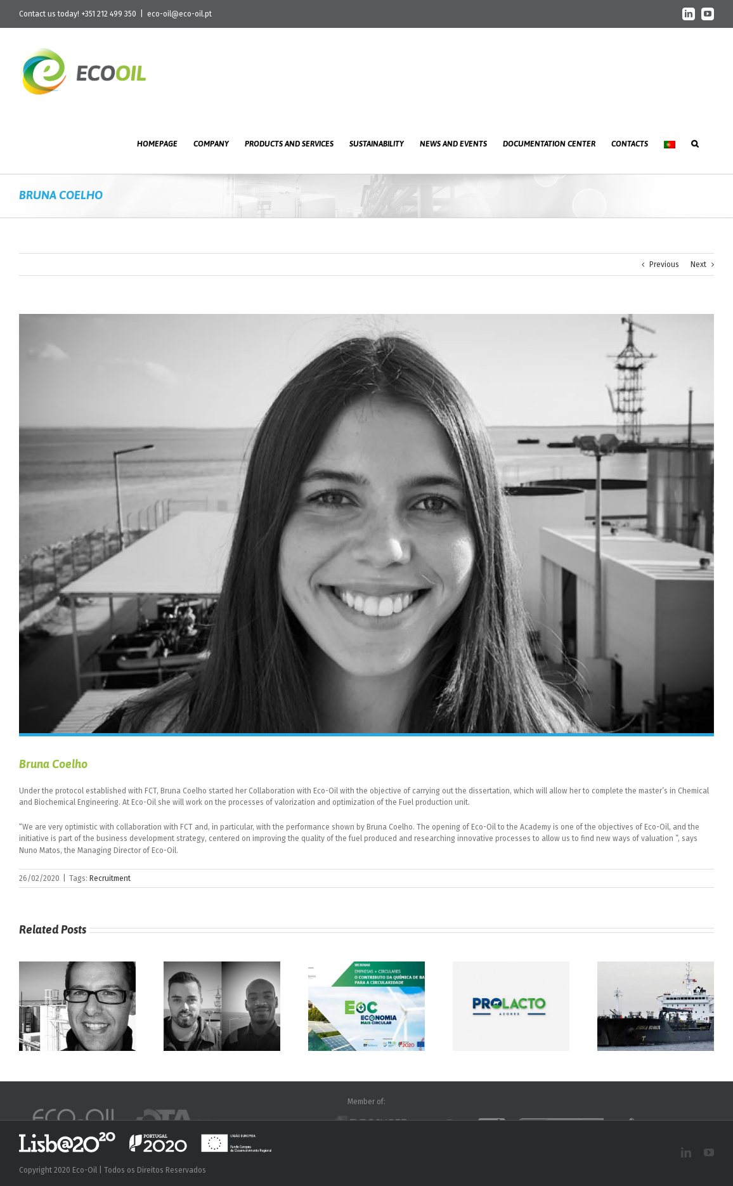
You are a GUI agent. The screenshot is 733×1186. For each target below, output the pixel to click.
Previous (664, 264)
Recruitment (110, 878)
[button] (694, 143)
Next (698, 264)
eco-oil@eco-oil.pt (179, 14)
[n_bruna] (366, 523)
